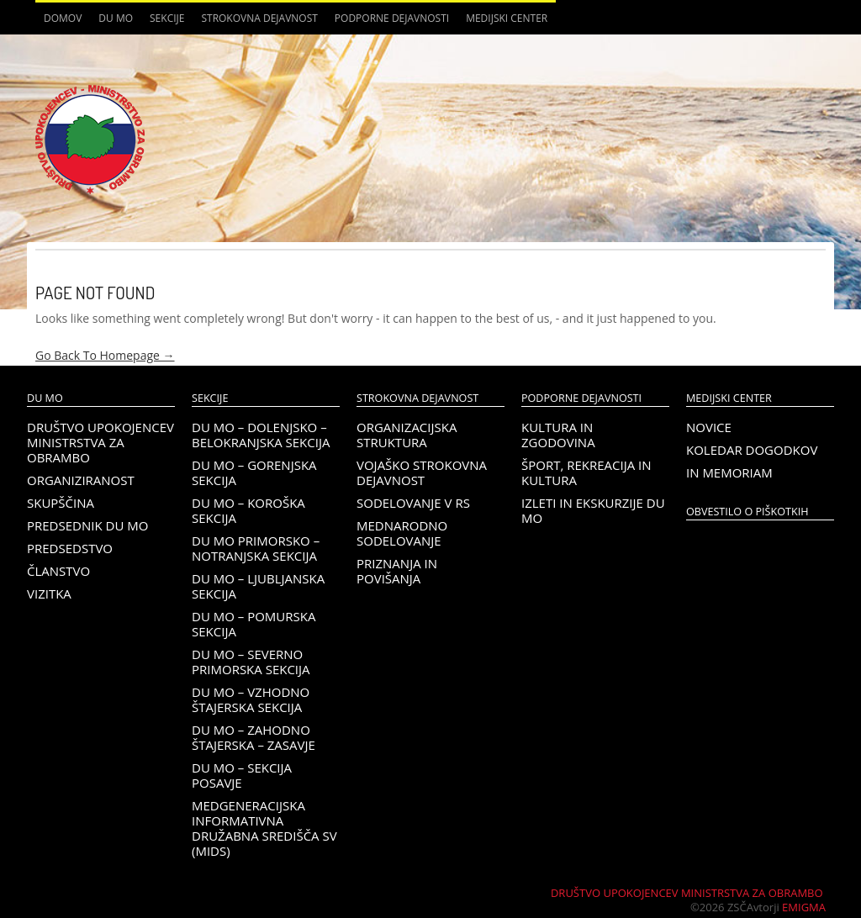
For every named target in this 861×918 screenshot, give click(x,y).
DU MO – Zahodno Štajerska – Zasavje (253, 737)
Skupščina (60, 502)
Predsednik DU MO (87, 525)
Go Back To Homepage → (105, 355)
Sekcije (167, 18)
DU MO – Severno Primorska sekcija (251, 661)
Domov (63, 18)
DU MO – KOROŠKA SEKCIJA (248, 510)
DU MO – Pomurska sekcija (253, 624)
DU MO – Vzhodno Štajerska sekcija (250, 699)
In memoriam (729, 472)
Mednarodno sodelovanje (402, 533)
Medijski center (506, 18)
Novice (709, 427)
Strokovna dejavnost (259, 18)
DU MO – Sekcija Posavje (242, 775)
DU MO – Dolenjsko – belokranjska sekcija (261, 434)
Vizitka (49, 593)
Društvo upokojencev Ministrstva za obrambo (100, 442)
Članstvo (58, 570)
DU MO (115, 18)
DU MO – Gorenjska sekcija (254, 472)
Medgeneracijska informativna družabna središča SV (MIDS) (264, 828)
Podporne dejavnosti (392, 18)
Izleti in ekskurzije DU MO (593, 510)
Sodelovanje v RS (413, 502)
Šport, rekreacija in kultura (586, 472)
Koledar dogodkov (751, 449)
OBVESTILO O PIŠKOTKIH (747, 511)
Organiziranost (81, 480)
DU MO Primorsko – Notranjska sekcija (256, 548)
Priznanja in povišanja (397, 571)
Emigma (804, 907)
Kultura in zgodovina (558, 434)
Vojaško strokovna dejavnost (422, 472)
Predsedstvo (70, 548)
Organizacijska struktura (407, 434)
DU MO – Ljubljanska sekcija (258, 586)
